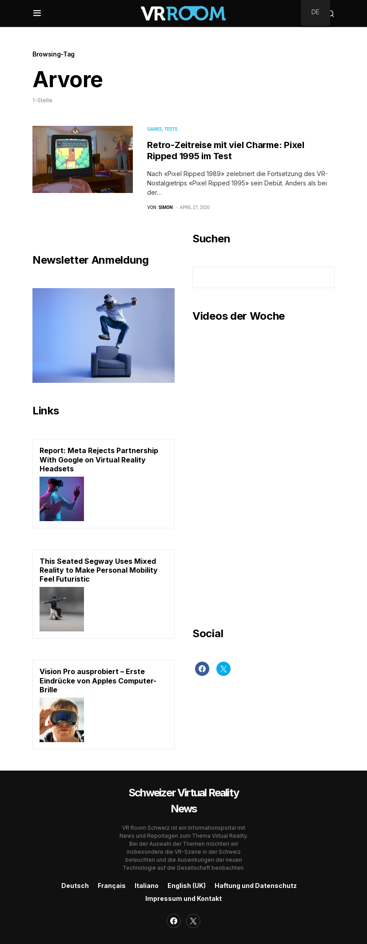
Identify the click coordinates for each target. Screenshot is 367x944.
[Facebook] (202, 669)
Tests (170, 129)
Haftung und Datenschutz (256, 885)
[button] (37, 13)
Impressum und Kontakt (183, 898)
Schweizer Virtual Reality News (183, 800)
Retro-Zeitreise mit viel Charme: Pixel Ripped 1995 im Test (225, 150)
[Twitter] (223, 669)
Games (154, 129)
